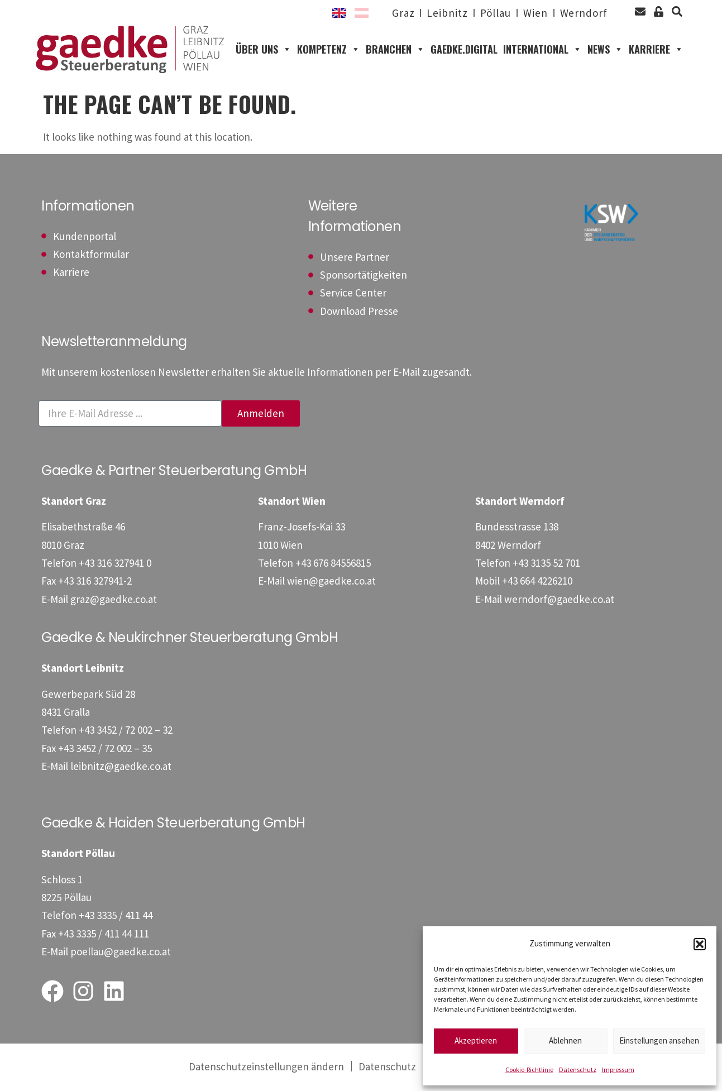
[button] (699, 944)
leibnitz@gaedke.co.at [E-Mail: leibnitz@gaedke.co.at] (120, 767)
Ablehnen (565, 1040)
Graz (403, 13)
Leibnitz (447, 13)
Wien (535, 13)
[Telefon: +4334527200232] (126, 732)
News (605, 50)
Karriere (656, 50)
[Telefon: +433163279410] (115, 564)
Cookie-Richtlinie (529, 1069)
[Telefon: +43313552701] (546, 564)
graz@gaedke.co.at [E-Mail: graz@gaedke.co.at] (113, 600)
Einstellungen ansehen (659, 1040)
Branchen (395, 50)
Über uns (263, 50)
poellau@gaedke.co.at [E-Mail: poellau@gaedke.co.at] (120, 953)
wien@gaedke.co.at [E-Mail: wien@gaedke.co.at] (331, 582)
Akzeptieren (476, 1040)
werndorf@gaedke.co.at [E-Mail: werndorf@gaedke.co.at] (559, 600)
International (542, 50)
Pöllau (495, 13)
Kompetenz (328, 50)
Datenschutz (577, 1069)
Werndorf (584, 13)
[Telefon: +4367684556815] (333, 564)
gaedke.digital (464, 50)
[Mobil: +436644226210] (537, 582)
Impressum (618, 1069)
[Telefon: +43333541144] (115, 917)
